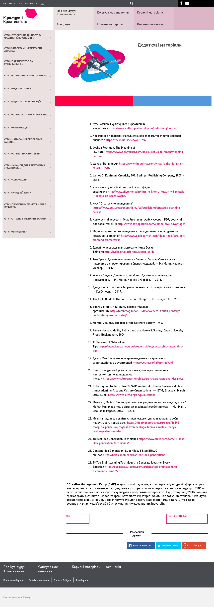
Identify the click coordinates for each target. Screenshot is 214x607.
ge (31, 3)
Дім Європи (82, 580)
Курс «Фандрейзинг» (17, 192)
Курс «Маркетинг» (15, 231)
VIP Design (26, 597)
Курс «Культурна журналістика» (25, 75)
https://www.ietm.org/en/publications (131, 394)
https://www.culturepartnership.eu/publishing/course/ (143, 128)
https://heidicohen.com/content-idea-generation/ (134, 455)
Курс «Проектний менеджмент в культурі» (25, 205)
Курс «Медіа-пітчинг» (17, 88)
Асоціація (63, 24)
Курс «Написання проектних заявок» (23, 140)
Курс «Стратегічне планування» (25, 218)
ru (10, 3)
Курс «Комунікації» (16, 127)
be (26, 3)
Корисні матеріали (150, 12)
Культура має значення (113, 12)
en (4, 3)
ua (42, 3)
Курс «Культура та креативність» (25, 114)
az (15, 3)
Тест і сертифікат (176, 515)
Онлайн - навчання (150, 24)
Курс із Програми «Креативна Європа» (23, 49)
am (20, 3)
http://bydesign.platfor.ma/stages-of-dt (129, 251)
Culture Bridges (62, 580)
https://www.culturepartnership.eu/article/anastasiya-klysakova (143, 378)
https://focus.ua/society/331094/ (125, 140)
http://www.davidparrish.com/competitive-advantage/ (151, 224)
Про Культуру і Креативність (66, 12)
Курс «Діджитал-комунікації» (22, 101)
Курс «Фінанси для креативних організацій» (24, 166)
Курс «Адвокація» (15, 179)
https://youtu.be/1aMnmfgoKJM (153, 362)
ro (36, 3)
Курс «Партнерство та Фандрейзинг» (18, 62)
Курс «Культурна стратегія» (22, 153)
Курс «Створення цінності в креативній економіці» (22, 36)
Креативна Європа (110, 24)
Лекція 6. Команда (78, 515)
